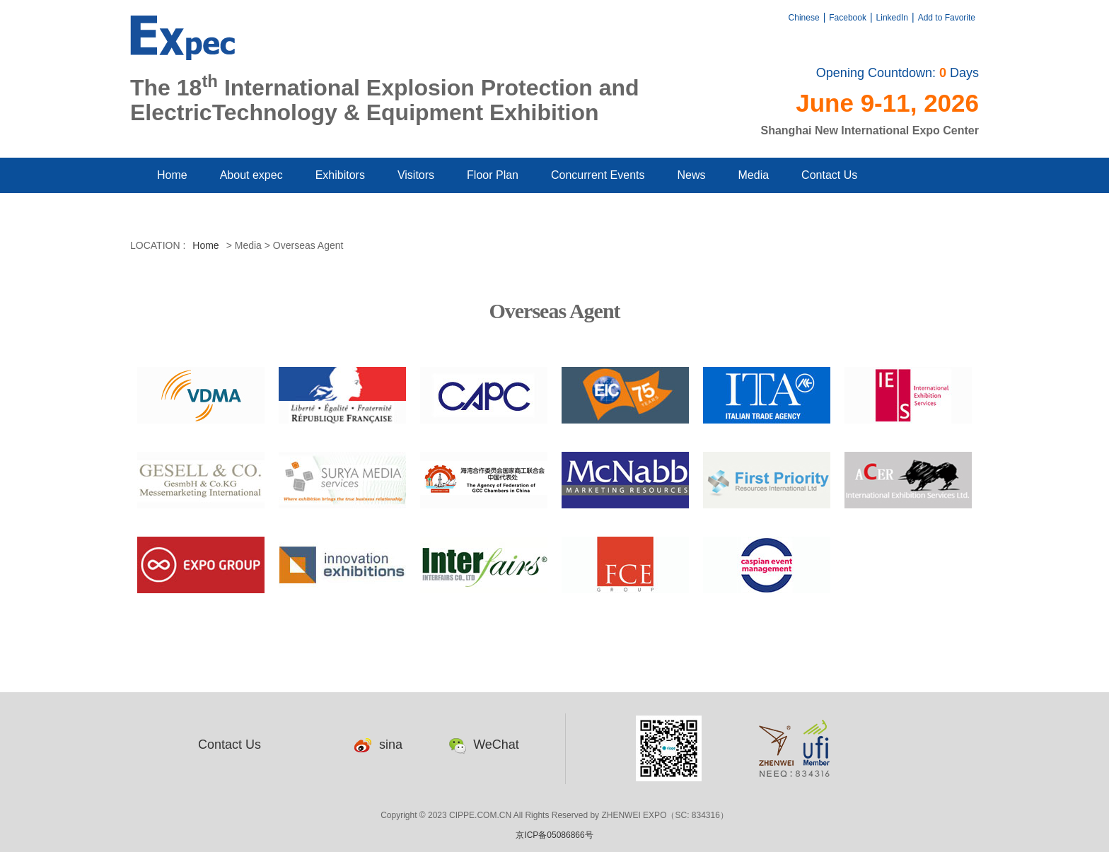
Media (754, 175)
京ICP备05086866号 (554, 835)
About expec (251, 175)
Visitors (415, 175)
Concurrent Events (598, 175)
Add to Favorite (946, 18)
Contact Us (829, 175)
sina (378, 744)
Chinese (804, 18)
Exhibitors (340, 175)
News (692, 175)
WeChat (483, 744)
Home (172, 175)
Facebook (847, 18)
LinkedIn (892, 18)
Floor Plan (492, 175)
